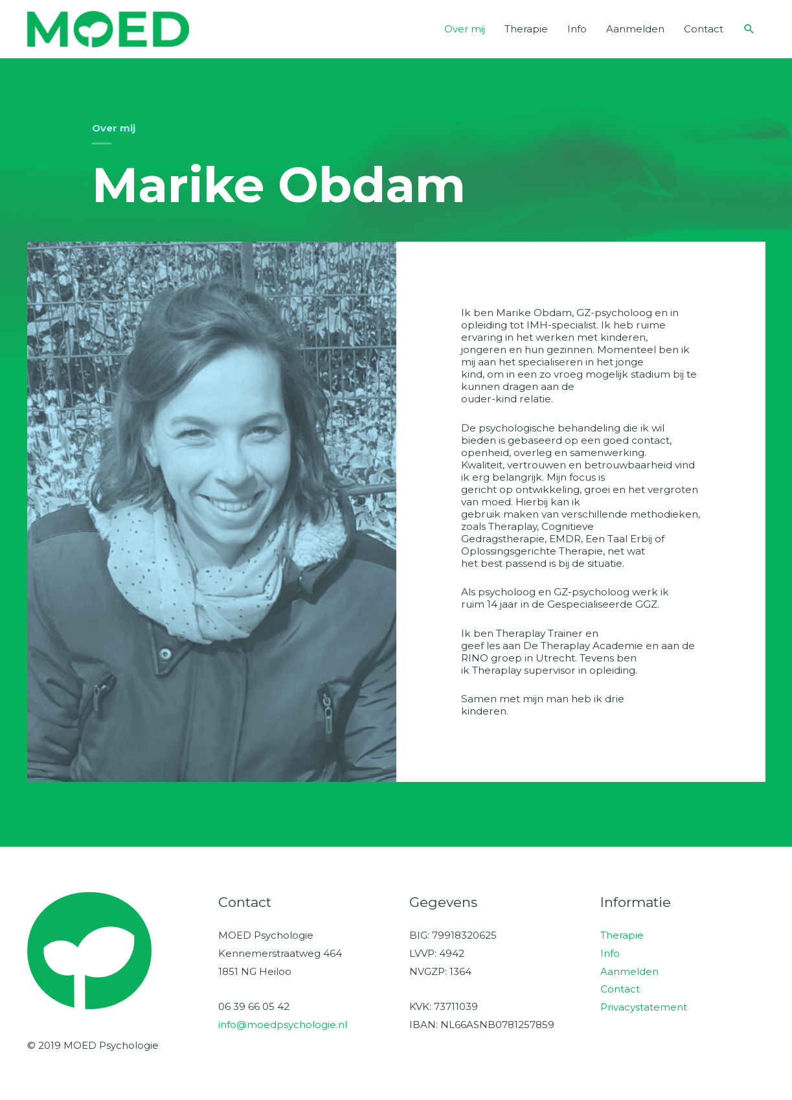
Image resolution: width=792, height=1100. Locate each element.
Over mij (464, 29)
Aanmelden (635, 29)
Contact (703, 29)
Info (577, 29)
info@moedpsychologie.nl (282, 1024)
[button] (749, 29)
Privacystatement (643, 1007)
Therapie (526, 29)
